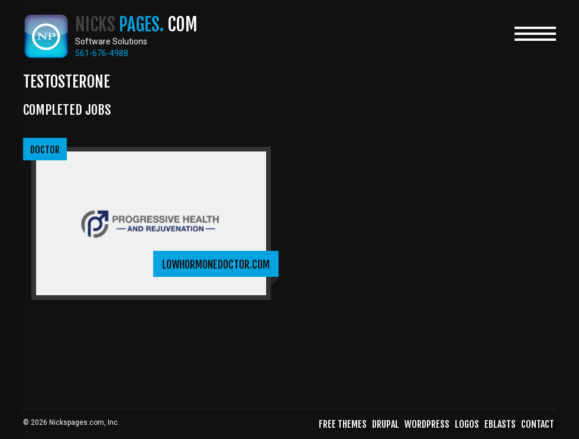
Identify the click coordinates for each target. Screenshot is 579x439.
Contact (537, 424)
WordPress (427, 424)
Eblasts (500, 424)
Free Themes (343, 424)
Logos (467, 424)
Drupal (385, 424)
